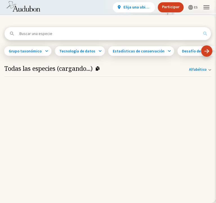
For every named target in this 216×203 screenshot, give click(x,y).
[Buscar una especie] (109, 33)
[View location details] (134, 7)
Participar (170, 6)
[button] (206, 7)
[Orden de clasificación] (198, 69)
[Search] (205, 33)
